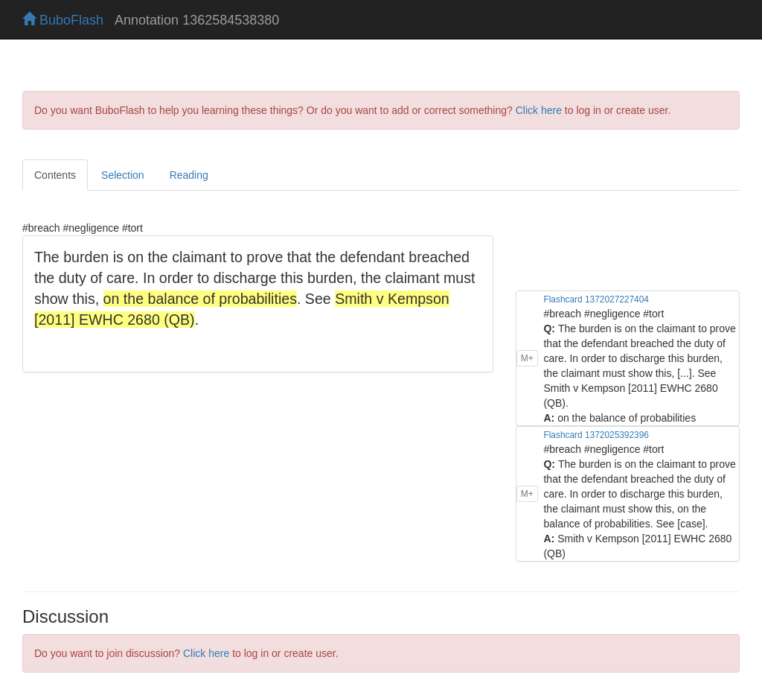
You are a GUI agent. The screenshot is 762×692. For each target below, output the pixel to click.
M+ (527, 358)
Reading (189, 175)
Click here (539, 110)
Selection (122, 175)
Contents (55, 175)
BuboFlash (62, 20)
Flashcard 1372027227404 (595, 299)
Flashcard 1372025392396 (595, 435)
